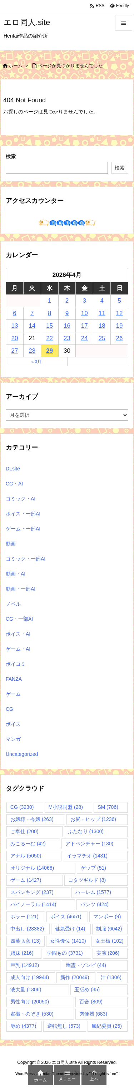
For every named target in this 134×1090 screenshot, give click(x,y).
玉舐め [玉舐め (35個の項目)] (87, 989)
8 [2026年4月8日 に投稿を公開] (49, 313)
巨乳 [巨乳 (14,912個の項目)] (24, 965)
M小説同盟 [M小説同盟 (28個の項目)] (66, 807)
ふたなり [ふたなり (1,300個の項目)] (86, 831)
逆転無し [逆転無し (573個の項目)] (63, 1026)
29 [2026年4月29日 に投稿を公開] (49, 350)
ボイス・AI (18, 634)
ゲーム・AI (18, 649)
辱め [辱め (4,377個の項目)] (23, 1026)
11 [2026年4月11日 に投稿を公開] (102, 313)
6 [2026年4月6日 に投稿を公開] (14, 313)
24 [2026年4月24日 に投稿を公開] (84, 338)
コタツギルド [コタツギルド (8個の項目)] (87, 880)
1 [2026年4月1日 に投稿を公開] (49, 300)
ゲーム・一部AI (23, 529)
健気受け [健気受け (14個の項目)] (70, 929)
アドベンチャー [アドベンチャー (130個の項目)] (89, 843)
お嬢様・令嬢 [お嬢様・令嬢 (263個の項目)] (32, 819)
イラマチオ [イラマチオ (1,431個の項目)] (87, 856)
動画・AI (15, 574)
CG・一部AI (19, 619)
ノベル (13, 604)
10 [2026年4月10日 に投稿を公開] (84, 313)
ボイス (13, 724)
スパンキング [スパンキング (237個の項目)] (32, 892)
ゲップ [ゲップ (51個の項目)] (93, 868)
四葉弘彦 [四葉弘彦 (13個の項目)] (25, 941)
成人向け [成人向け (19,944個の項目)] (29, 977)
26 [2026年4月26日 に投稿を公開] (119, 338)
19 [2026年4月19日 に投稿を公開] (119, 325)
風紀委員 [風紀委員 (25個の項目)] (106, 1026)
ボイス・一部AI (23, 514)
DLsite (13, 468)
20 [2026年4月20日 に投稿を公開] (14, 338)
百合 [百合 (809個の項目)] (91, 1002)
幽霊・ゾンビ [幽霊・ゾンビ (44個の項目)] (86, 965)
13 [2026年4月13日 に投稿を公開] (14, 325)
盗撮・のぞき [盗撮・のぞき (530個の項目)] (32, 1014)
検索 (11, 156)
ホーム (16, 65)
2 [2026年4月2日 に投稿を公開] (67, 300)
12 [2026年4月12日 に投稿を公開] (119, 313)
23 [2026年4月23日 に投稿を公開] (67, 338)
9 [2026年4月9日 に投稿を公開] (67, 313)
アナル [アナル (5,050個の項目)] (25, 856)
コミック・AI (20, 499)
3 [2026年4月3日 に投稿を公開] (84, 300)
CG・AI (14, 484)
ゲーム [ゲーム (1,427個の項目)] (25, 880)
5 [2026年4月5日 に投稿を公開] (119, 300)
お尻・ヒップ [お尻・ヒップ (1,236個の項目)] (93, 819)
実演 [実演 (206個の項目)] (108, 953)
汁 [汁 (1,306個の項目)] (111, 977)
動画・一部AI (20, 589)
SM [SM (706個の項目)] (108, 807)
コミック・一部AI (25, 559)
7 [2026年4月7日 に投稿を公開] (32, 313)
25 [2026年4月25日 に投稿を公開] (102, 338)
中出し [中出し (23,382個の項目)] (27, 929)
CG (9, 709)
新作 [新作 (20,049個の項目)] (74, 977)
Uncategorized (22, 754)
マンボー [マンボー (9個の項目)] (107, 916)
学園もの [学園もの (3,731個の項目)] (65, 953)
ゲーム (13, 694)
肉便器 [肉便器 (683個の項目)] (93, 1014)
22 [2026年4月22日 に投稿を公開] (49, 338)
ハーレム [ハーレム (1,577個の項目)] (93, 892)
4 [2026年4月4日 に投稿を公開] (101, 300)
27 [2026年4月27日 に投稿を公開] (14, 350)
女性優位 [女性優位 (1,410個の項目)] (68, 941)
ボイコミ (16, 664)
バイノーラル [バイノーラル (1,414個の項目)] (33, 904)
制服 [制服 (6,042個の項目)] (109, 929)
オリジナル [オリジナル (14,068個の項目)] (32, 868)
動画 (11, 544)
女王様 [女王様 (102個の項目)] (109, 941)
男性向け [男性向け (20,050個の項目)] (29, 1002)
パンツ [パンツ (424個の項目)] (94, 904)
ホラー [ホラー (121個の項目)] (24, 916)
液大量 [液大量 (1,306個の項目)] (25, 989)
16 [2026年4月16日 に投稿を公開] (67, 325)
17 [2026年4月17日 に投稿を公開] (84, 325)
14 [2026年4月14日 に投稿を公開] (32, 325)
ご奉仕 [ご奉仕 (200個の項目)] (24, 831)
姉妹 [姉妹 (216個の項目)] (22, 953)
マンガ (13, 739)
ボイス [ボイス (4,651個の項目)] (65, 916)
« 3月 (36, 361)
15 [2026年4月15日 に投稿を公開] (49, 325)
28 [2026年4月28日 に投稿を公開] (32, 350)
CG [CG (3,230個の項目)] (22, 807)
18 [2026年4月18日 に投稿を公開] (102, 325)
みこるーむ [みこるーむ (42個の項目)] (28, 843)
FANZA (14, 679)
